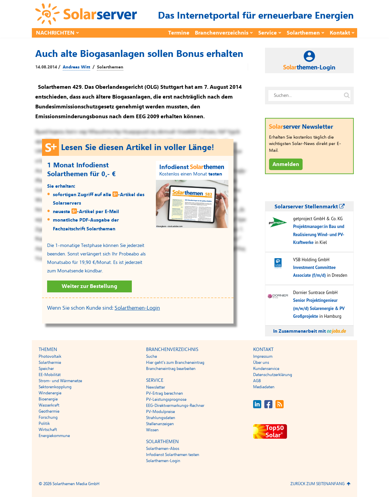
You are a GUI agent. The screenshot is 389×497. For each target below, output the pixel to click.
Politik (44, 423)
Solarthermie (50, 362)
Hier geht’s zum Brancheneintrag (175, 362)
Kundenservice (266, 368)
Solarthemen (303, 33)
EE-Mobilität (50, 374)
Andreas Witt (76, 67)
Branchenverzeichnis (221, 33)
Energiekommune (54, 435)
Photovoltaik (50, 356)
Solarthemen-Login (137, 308)
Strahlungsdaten (160, 417)
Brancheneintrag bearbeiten (171, 368)
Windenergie (50, 393)
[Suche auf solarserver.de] (347, 95)
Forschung (48, 417)
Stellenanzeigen (160, 424)
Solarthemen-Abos (162, 448)
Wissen (152, 430)
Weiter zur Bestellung (89, 286)
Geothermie (49, 411)
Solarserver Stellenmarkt (309, 206)
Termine (178, 33)
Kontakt (340, 33)
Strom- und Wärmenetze (60, 381)
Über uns (261, 362)
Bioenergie (48, 399)
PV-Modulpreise (160, 411)
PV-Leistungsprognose (166, 399)
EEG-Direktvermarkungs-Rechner (175, 405)
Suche (151, 356)
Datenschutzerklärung (272, 374)
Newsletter (155, 387)
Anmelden (285, 164)
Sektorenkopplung (55, 387)
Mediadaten (263, 387)
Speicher (46, 368)
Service (267, 33)
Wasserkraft (49, 405)
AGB (257, 381)
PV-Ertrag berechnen (164, 393)
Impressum (262, 356)
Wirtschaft (48, 429)
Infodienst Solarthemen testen (172, 454)
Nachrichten (55, 33)
